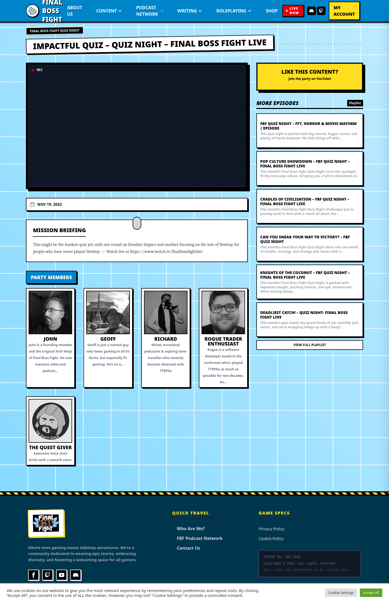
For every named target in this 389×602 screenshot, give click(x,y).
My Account (344, 11)
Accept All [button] (371, 592)
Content (109, 11)
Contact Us (186, 548)
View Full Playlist (310, 345)
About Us (74, 11)
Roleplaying (234, 11)
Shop (272, 11)
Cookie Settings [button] (341, 592)
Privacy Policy (271, 528)
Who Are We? (188, 528)
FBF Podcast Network (197, 538)
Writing (189, 11)
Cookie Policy (271, 538)
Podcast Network (149, 11)
